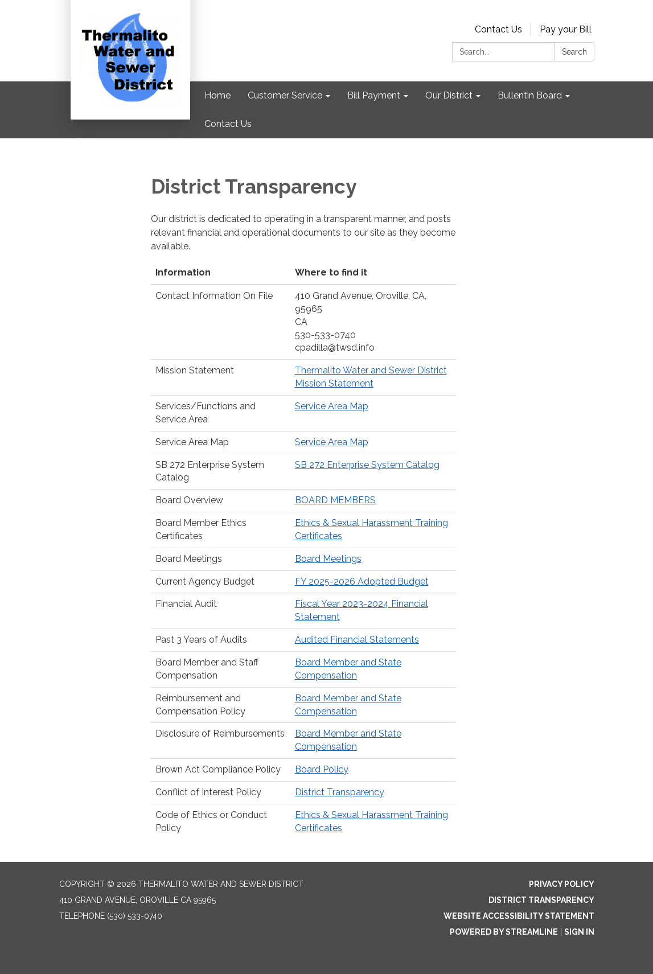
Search (574, 51)
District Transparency (339, 792)
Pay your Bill (566, 29)
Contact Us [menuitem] (228, 123)
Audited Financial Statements (357, 639)
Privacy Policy (561, 884)
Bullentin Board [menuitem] (530, 95)
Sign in (579, 931)
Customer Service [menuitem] (285, 95)
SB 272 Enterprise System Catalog (367, 464)
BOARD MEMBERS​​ (335, 500)
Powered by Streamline (504, 931)
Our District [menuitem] (449, 95)
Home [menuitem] (217, 95)
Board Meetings (328, 558)
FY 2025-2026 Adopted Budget (362, 581)
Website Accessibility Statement (518, 915)
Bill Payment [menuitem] (373, 95)
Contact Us (498, 29)
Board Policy (321, 769)
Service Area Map (331, 406)
